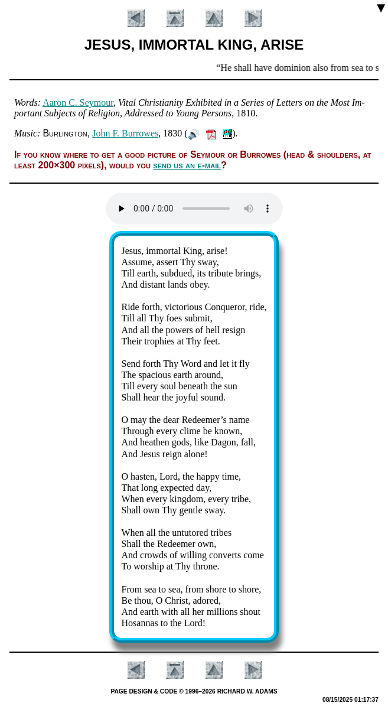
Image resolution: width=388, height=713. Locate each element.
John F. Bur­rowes (125, 133)
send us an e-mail (187, 165)
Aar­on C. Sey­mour (78, 102)
